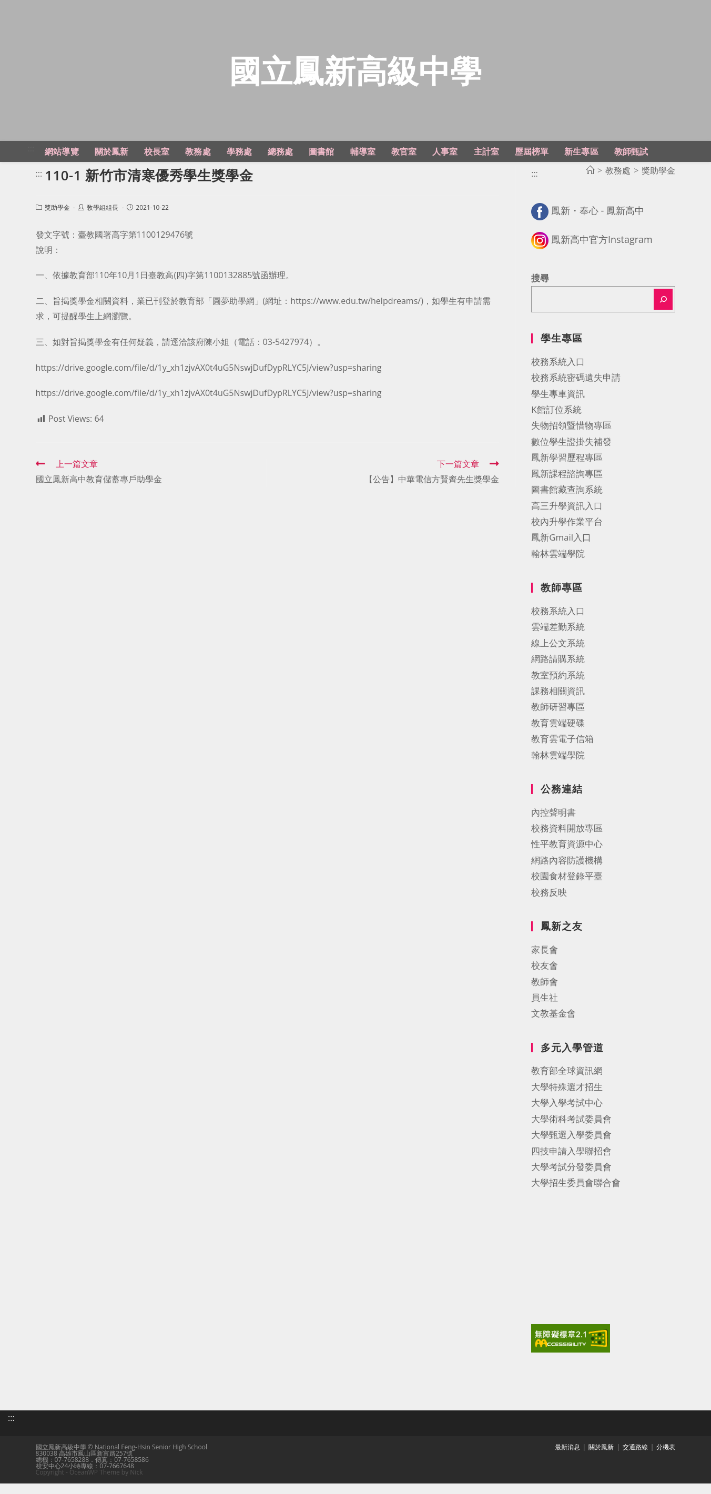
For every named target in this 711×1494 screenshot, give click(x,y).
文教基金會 (553, 1026)
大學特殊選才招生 (567, 1099)
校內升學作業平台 (567, 534)
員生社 (544, 1010)
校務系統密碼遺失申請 (576, 390)
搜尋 (540, 290)
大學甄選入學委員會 (571, 1148)
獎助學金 (57, 220)
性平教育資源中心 (567, 857)
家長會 (544, 962)
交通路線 (635, 1457)
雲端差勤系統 (558, 640)
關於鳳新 (601, 1457)
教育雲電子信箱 (562, 752)
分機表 (665, 1457)
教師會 (544, 994)
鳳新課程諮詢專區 (567, 486)
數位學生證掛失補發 (571, 454)
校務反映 (549, 905)
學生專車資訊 (558, 406)
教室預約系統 (558, 688)
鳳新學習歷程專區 (567, 470)
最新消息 (567, 1457)
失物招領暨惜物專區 (571, 438)
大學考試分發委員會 (571, 1179)
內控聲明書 (553, 825)
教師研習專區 (558, 720)
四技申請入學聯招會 (571, 1163)
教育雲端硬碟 (558, 735)
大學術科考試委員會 (571, 1131)
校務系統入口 (558, 374)
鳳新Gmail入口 (561, 550)
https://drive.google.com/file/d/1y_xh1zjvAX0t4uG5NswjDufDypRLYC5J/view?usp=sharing (209, 380)
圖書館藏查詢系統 (567, 502)
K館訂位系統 (556, 422)
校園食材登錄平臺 (567, 889)
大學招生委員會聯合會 (576, 1196)
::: (31, 161)
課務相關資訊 (558, 703)
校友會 (544, 978)
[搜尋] (663, 312)
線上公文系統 (558, 655)
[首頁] (590, 183)
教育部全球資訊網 (567, 1084)
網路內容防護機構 (567, 873)
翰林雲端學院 (558, 566)
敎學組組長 (102, 220)
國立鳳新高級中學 (355, 76)
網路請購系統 (558, 672)
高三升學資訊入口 (567, 518)
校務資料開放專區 (567, 841)
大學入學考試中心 (567, 1116)
